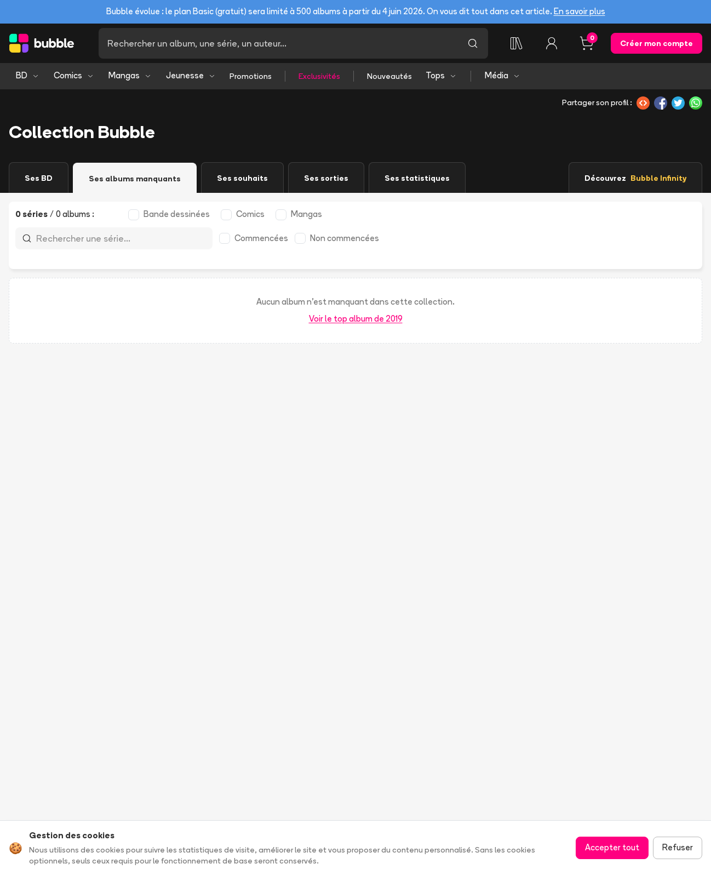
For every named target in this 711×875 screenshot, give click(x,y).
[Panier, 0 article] (587, 43)
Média (502, 75)
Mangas (130, 75)
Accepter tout (612, 847)
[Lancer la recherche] (472, 43)
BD (27, 75)
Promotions (251, 76)
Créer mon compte (656, 43)
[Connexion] (552, 43)
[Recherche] (278, 43)
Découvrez (635, 178)
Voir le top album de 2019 (356, 318)
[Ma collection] (516, 43)
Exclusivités (319, 76)
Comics (74, 75)
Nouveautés (389, 76)
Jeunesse (191, 75)
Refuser (677, 847)
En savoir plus (579, 11)
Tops (441, 75)
